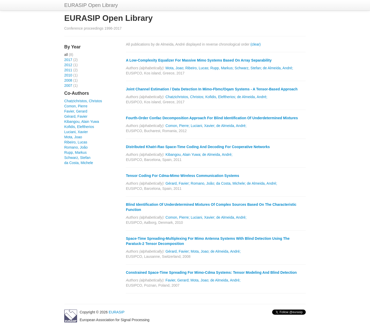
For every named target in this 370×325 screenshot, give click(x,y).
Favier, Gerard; (177, 280)
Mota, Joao (73, 137)
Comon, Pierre (75, 106)
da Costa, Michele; (231, 183)
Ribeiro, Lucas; (197, 68)
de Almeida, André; (278, 68)
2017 (68, 60)
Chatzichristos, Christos (83, 101)
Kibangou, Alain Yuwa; (183, 154)
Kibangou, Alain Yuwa (81, 121)
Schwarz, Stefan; (248, 68)
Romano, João (76, 147)
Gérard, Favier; (177, 183)
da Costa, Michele (78, 163)
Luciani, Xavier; (203, 126)
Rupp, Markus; (222, 68)
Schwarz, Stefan (77, 158)
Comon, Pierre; (177, 126)
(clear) (256, 44)
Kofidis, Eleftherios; (220, 97)
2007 (68, 85)
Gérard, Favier (75, 116)
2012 (68, 65)
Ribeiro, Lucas (75, 142)
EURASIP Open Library (91, 5)
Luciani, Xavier (76, 132)
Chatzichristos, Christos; (184, 97)
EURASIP (116, 312)
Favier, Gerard (75, 111)
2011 (68, 70)
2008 (68, 80)
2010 (68, 75)
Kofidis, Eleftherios (79, 127)
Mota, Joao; (174, 68)
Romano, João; (203, 183)
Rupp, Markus (75, 152)
